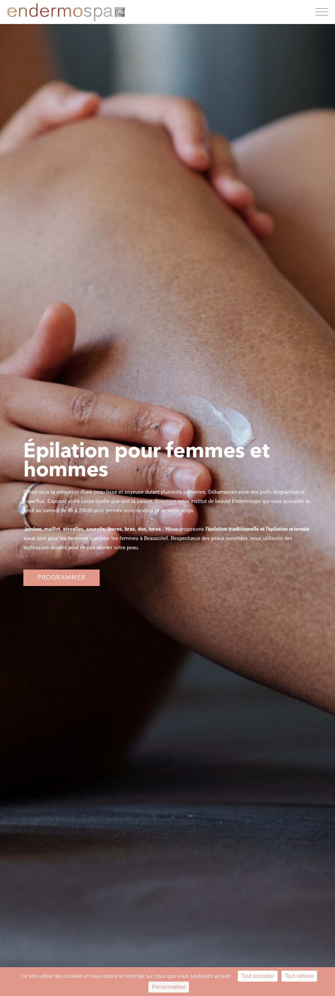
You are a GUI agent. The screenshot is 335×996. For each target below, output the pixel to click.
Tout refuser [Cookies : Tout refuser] (299, 976)
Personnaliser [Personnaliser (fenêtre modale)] (169, 987)
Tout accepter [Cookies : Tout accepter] (257, 976)
